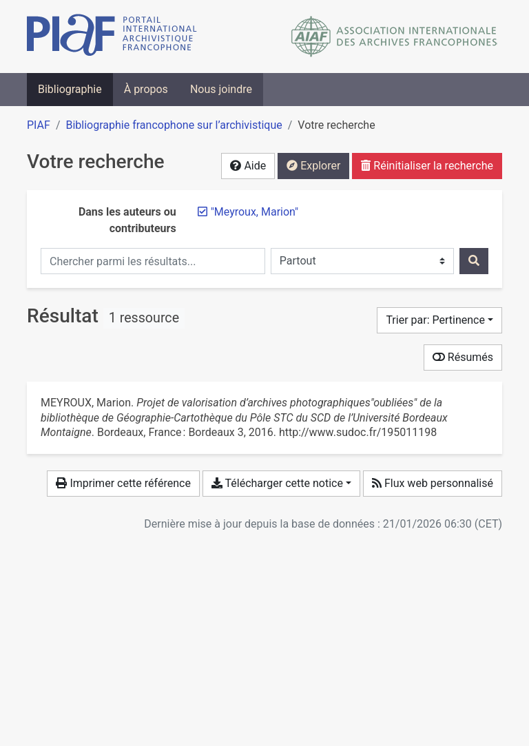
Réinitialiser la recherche (427, 165)
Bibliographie (70, 89)
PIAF (38, 125)
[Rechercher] (473, 261)
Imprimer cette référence (123, 483)
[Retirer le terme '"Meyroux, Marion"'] (255, 211)
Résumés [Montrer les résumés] (463, 357)
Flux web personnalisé (432, 483)
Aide (248, 165)
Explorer (313, 165)
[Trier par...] (439, 320)
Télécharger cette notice (277, 483)
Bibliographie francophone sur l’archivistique (173, 125)
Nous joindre (221, 89)
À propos (146, 89)
